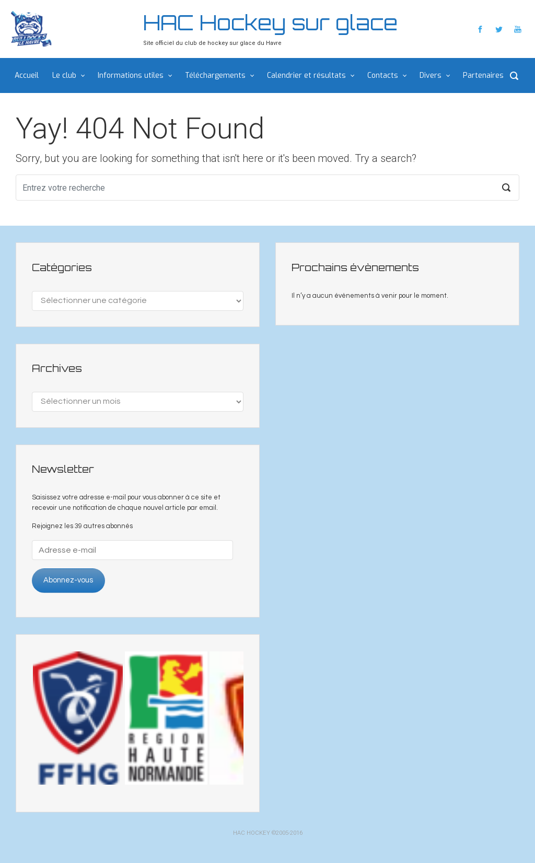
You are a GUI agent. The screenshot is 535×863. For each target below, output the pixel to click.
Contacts (382, 75)
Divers (430, 75)
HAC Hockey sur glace (270, 22)
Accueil (27, 75)
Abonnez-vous (68, 580)
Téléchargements (215, 75)
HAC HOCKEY (251, 833)
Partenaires (483, 75)
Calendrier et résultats (306, 75)
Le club (64, 75)
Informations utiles (131, 75)
